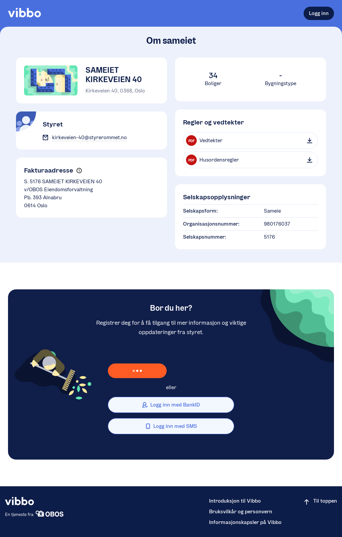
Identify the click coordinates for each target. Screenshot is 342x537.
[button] (79, 171)
